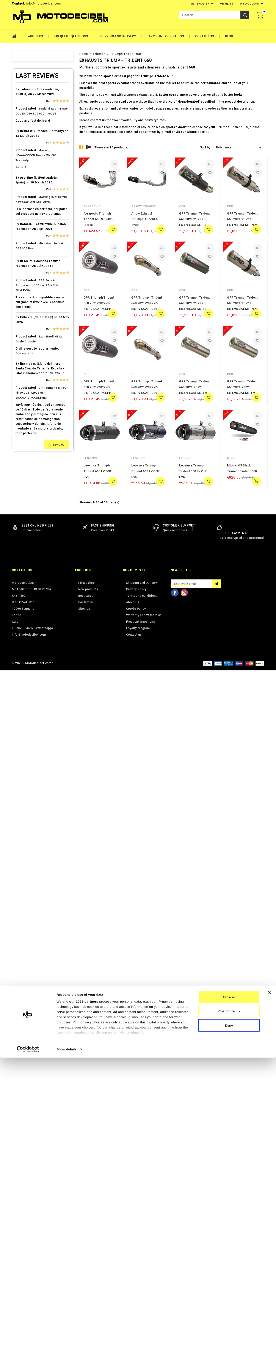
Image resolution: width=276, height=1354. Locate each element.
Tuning (26, 734)
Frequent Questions (71, 36)
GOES (25, 341)
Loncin (26, 485)
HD (23, 349)
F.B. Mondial (30, 303)
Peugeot (27, 576)
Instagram (184, 1277)
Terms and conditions (165, 36)
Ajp (23, 122)
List (88, 147)
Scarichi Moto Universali (39, 644)
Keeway (26, 424)
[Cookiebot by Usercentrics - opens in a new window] (28, 1345)
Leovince (91, 458)
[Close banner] (269, 1288)
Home (17, 36)
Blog (229, 36)
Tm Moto (27, 712)
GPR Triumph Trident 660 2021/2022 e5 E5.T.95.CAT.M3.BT (194, 303)
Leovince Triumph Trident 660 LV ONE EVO (98, 471)
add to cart (112, 229)
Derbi (25, 273)
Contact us (22, 1254)
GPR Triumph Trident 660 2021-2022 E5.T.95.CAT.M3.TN (242, 387)
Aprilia (26, 129)
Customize (229, 1307)
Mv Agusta (29, 545)
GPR (182, 206)
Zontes (26, 772)
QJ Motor (28, 613)
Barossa (27, 160)
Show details (66, 1345)
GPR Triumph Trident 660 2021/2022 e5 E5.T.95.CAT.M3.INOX (242, 303)
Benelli (26, 175)
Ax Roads (28, 144)
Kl (22, 432)
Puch (24, 606)
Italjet (25, 409)
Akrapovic (92, 206)
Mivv (230, 458)
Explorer (27, 296)
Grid (81, 147)
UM (23, 742)
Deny (229, 1322)
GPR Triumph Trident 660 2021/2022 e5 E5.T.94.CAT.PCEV (146, 303)
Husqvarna (29, 386)
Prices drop (86, 1267)
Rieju (24, 628)
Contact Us (204, 36)
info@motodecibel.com (43, 3)
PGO (24, 583)
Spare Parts (30, 666)
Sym (24, 696)
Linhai (25, 470)
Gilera (25, 334)
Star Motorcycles (34, 674)
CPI (23, 250)
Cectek (26, 235)
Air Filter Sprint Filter (37, 114)
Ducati (25, 288)
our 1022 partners (83, 1298)
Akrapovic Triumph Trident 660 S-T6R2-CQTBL (98, 219)
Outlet (25, 568)
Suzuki (26, 681)
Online (25, 560)
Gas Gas (27, 326)
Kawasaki (28, 417)
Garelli (26, 318)
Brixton (26, 197)
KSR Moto (28, 439)
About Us (35, 36)
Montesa (27, 523)
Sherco (26, 651)
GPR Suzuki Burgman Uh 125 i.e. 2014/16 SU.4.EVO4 (37, 1023)
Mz (23, 553)
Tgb (24, 704)
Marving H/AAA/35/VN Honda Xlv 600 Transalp (36, 893)
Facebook (174, 1277)
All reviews (56, 1182)
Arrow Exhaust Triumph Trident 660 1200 (146, 219)
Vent (24, 749)
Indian (25, 402)
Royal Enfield (30, 636)
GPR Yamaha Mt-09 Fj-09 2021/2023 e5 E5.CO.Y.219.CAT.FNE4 (41, 1130)
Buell (24, 205)
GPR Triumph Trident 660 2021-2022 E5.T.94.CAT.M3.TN (194, 387)
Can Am (26, 228)
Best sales (85, 1280)
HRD (24, 371)
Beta (24, 182)
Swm (24, 689)
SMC (24, 659)
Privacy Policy (136, 1273)
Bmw (24, 190)
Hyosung (27, 394)
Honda (26, 364)
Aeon (24, 107)
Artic (24, 137)
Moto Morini (30, 538)
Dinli (24, 281)
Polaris (26, 598)
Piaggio (27, 591)
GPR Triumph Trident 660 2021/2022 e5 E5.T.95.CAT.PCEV (146, 387)
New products (88, 1273)
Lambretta (28, 462)
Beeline (26, 167)
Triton (25, 719)
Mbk (24, 507)
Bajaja (25, 152)
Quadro (26, 621)
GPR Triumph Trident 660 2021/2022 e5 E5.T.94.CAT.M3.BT (194, 219)
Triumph (27, 727)
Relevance (239, 147)
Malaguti (27, 500)
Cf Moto (27, 243)
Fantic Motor (30, 311)
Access (26, 92)
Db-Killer (27, 265)
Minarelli (27, 515)
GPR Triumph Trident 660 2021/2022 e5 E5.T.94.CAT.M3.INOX (242, 219)
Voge (25, 757)
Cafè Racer (29, 213)
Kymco (26, 455)
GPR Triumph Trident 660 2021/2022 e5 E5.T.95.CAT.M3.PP (99, 387)
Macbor (26, 492)
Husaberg (28, 379)
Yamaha (27, 765)
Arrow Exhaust (143, 206)
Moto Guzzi (29, 530)
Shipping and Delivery (117, 36)
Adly (24, 99)
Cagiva (26, 220)
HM (23, 356)
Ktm (24, 447)
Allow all (229, 1293)
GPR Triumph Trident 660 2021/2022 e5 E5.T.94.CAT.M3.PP (99, 303)
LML (24, 477)
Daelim (26, 258)
